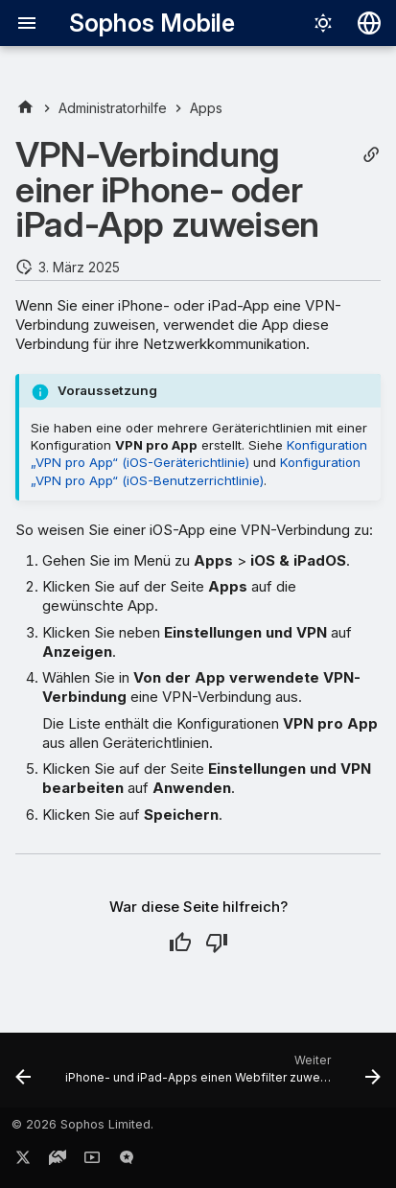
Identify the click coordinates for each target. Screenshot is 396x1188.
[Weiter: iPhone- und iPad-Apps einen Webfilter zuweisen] (221, 1076)
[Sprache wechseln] (369, 23)
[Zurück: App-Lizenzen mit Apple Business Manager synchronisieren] (23, 1076)
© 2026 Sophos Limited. (82, 1124)
